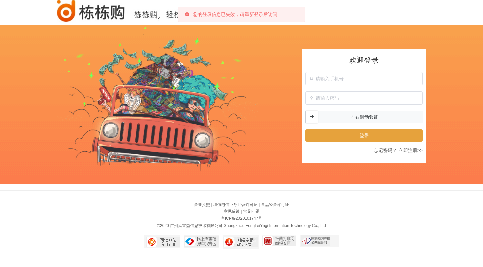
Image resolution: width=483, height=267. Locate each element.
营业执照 (202, 204)
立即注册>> (410, 150)
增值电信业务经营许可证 (235, 204)
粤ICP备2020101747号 (241, 218)
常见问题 (251, 211)
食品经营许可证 (275, 204)
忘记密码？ (385, 150)
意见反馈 (232, 211)
